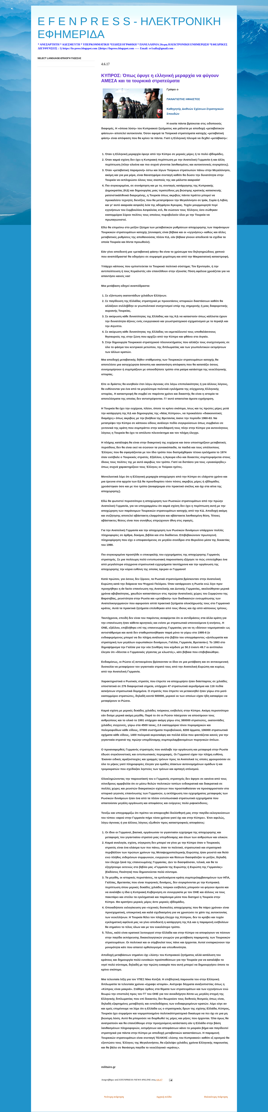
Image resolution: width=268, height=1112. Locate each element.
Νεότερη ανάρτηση (114, 1096)
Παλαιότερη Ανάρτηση (216, 1096)
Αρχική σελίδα (163, 1096)
